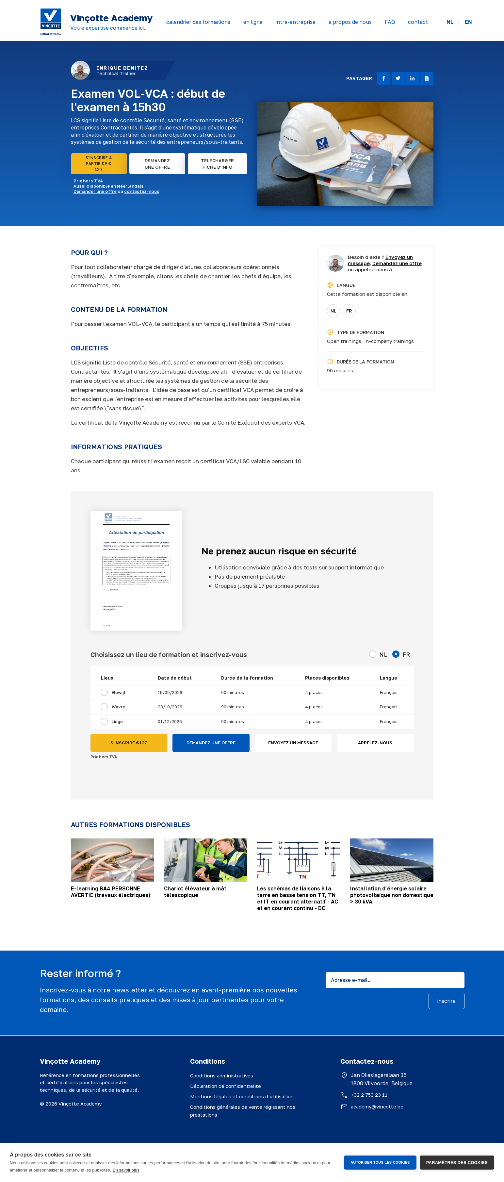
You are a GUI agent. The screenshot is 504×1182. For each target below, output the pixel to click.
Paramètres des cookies (457, 1162)
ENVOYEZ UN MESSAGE (293, 742)
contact (418, 22)
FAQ (390, 22)
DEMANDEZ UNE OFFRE (157, 164)
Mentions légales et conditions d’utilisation (242, 1096)
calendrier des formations (198, 22)
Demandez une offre (397, 263)
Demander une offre (95, 191)
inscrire (446, 1001)
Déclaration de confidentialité (225, 1086)
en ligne (253, 22)
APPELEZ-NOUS (375, 742)
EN (468, 22)
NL (450, 22)
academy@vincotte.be (377, 1106)
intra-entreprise (296, 22)
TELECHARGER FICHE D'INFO (217, 164)
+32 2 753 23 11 (369, 1095)
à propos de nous (350, 22)
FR (349, 310)
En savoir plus (126, 1170)
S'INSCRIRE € (128, 743)
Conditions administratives (221, 1075)
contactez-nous (141, 191)
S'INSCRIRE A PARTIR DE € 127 (99, 163)
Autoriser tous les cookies (380, 1162)
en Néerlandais (127, 186)
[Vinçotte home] (51, 22)
